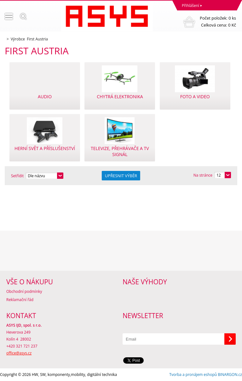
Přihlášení (190, 5)
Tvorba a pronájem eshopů (193, 374)
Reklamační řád (19, 299)
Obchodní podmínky (24, 291)
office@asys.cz (19, 353)
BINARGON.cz (230, 374)
